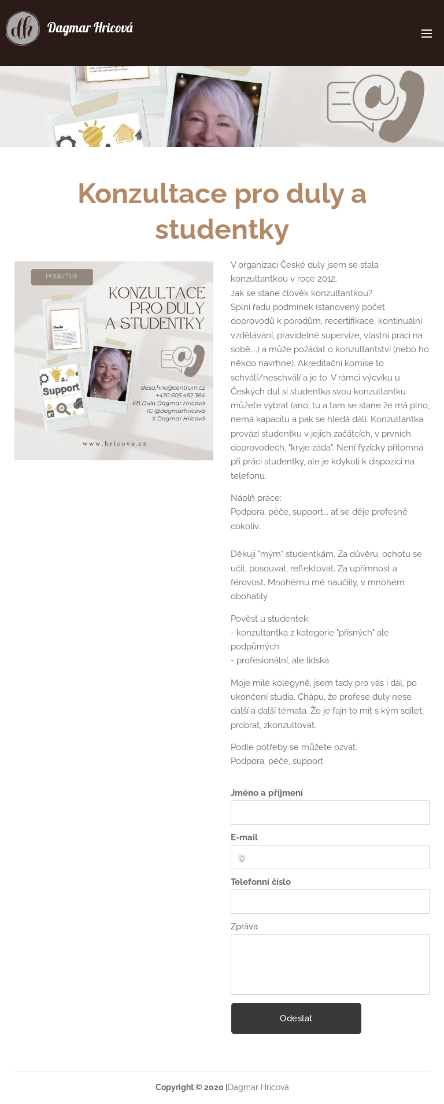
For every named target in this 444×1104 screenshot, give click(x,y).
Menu (426, 33)
